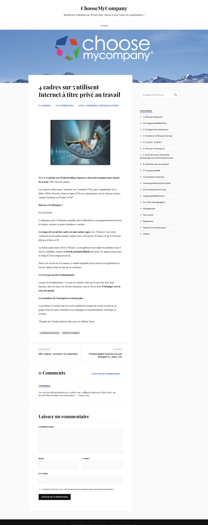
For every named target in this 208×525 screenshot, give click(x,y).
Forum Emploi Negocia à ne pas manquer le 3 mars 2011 (105, 355)
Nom (42, 459)
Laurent (46, 105)
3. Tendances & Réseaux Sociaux (101, 105)
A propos (104, 25)
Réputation (148, 221)
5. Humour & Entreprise (154, 148)
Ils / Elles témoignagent (154, 202)
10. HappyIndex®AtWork (155, 123)
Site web (43, 474)
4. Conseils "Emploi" (152, 142)
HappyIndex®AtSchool (154, 196)
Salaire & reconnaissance (154, 227)
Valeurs (146, 233)
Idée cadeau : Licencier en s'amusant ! (58, 353)
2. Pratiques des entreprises (155, 129)
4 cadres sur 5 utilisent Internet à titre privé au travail (79, 90)
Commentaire (47, 427)
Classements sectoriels (153, 177)
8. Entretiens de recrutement (156, 164)
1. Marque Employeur (153, 117)
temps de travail (71, 333)
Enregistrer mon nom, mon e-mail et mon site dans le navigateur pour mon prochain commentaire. (78, 489)
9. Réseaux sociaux (49, 333)
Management (149, 208)
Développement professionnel (157, 183)
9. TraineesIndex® (151, 170)
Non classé (148, 214)
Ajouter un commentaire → (107, 374)
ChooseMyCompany (104, 8)
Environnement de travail (154, 189)
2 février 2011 (66, 105)
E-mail (86, 459)
